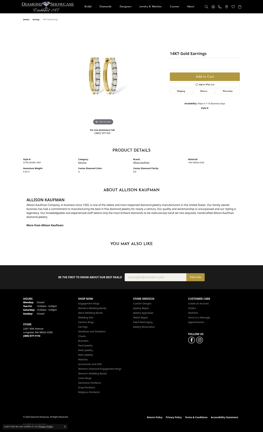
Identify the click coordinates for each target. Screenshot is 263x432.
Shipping (181, 91)
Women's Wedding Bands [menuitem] (92, 373)
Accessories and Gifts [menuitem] (90, 364)
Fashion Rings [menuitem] (86, 322)
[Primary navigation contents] (139, 6)
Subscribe (195, 277)
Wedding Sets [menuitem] (86, 317)
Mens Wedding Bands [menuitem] (90, 312)
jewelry (26, 19)
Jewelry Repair (141, 308)
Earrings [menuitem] (83, 326)
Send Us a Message (199, 317)
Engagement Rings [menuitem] (89, 303)
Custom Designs (142, 303)
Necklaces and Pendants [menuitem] (92, 331)
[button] (206, 6)
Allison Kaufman (141, 162)
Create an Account (198, 303)
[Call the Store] (31, 335)
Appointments (196, 322)
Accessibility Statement (224, 417)
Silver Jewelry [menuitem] (85, 350)
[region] (103, 76)
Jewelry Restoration (144, 326)
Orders (192, 308)
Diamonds (106, 6)
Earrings (36, 19)
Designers (126, 6)
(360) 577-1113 (102, 133)
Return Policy (154, 417)
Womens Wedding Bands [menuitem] (92, 308)
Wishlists (193, 312)
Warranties (228, 91)
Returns (203, 91)
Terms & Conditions (196, 417)
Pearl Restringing (142, 322)
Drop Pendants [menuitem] (86, 387)
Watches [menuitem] (83, 359)
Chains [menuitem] (82, 336)
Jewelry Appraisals (143, 312)
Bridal (88, 6)
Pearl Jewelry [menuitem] (85, 345)
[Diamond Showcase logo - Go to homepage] (48, 6)
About (190, 6)
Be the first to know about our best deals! (90, 277)
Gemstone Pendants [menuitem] (89, 382)
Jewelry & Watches (151, 6)
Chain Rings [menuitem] (85, 378)
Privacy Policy (174, 417)
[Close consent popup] (65, 427)
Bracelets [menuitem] (83, 340)
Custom (174, 6)
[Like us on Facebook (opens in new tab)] (191, 340)
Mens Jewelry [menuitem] (85, 354)
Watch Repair (140, 317)
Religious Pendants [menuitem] (89, 392)
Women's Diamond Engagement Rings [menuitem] (99, 368)
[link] (220, 6)
